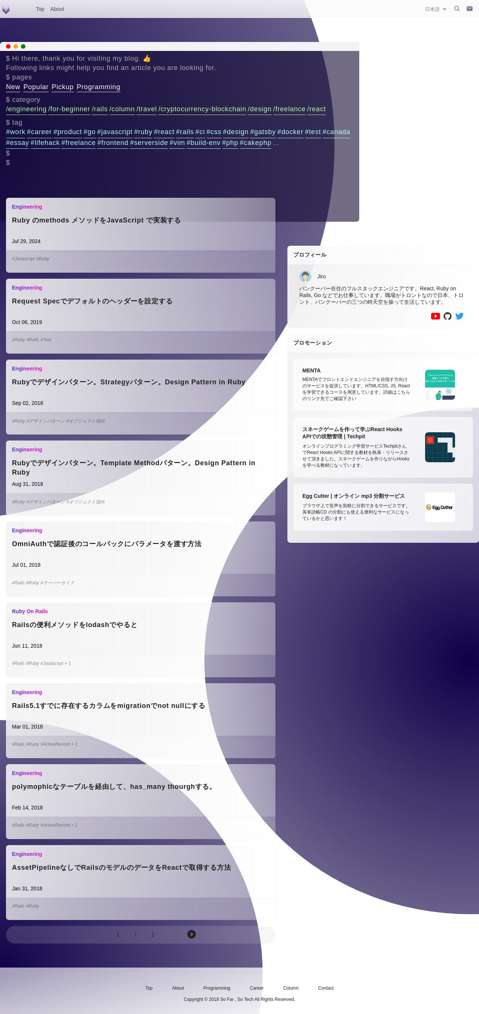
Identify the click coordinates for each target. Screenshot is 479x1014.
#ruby (143, 132)
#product (68, 132)
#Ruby (42, 258)
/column (122, 109)
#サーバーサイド (57, 582)
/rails (100, 109)
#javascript (115, 132)
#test (313, 132)
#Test (45, 339)
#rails (185, 132)
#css (214, 132)
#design (236, 132)
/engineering (26, 109)
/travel (147, 109)
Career (257, 988)
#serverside (149, 142)
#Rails (33, 339)
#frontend (112, 142)
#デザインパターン (46, 421)
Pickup (63, 87)
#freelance (78, 142)
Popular (36, 87)
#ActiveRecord (55, 744)
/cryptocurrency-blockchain (202, 109)
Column (291, 988)
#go (89, 132)
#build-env (203, 142)
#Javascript (23, 258)
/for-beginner (69, 109)
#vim (177, 142)
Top (40, 9)
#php (230, 142)
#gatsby (263, 132)
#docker (290, 132)
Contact (325, 988)
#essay (17, 142)
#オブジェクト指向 (85, 421)
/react (316, 109)
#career (39, 132)
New (13, 87)
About (57, 9)
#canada (337, 132)
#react (164, 132)
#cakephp (255, 142)
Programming (98, 87)
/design (260, 109)
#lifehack (45, 142)
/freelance (289, 109)
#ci (200, 132)
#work (15, 132)
